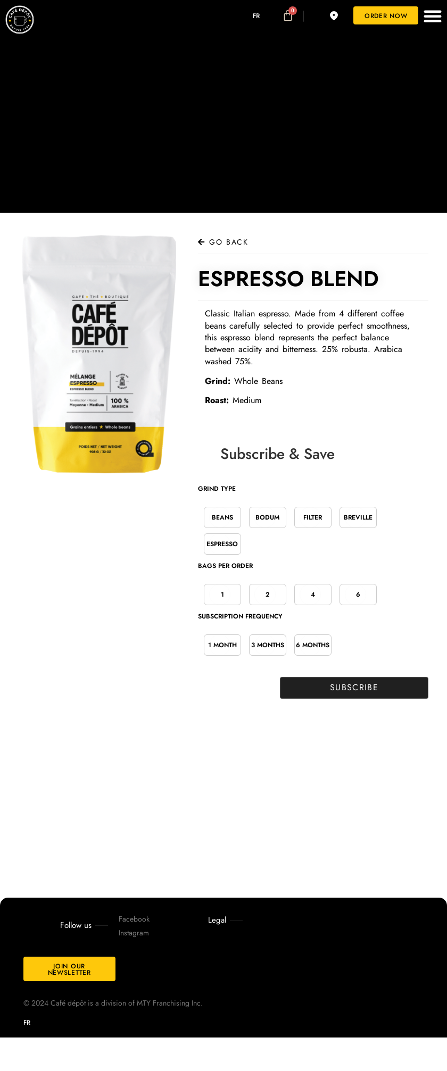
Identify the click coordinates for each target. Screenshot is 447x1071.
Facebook (134, 919)
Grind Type (217, 488)
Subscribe (353, 687)
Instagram (134, 932)
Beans (222, 517)
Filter (312, 517)
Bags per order (225, 566)
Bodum (267, 517)
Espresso (222, 544)
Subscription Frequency (240, 616)
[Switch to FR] (248, 16)
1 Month (222, 645)
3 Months (267, 645)
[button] (432, 16)
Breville (358, 517)
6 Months (312, 645)
